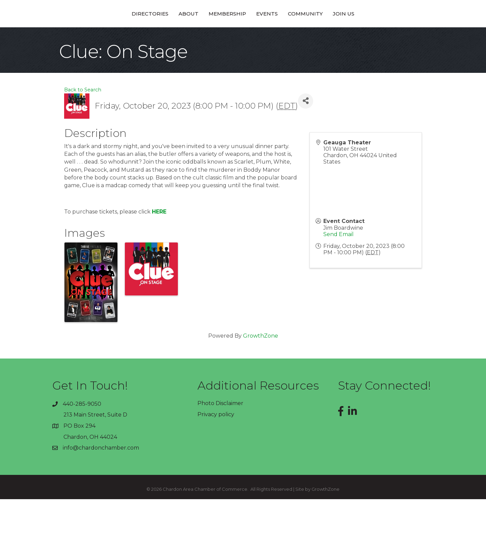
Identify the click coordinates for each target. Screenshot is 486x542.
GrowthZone (260, 378)
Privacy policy (215, 457)
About (141, 34)
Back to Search (82, 133)
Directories (102, 34)
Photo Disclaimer (220, 446)
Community (352, 34)
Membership (180, 34)
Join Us (391, 34)
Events (314, 34)
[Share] (305, 143)
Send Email (338, 277)
